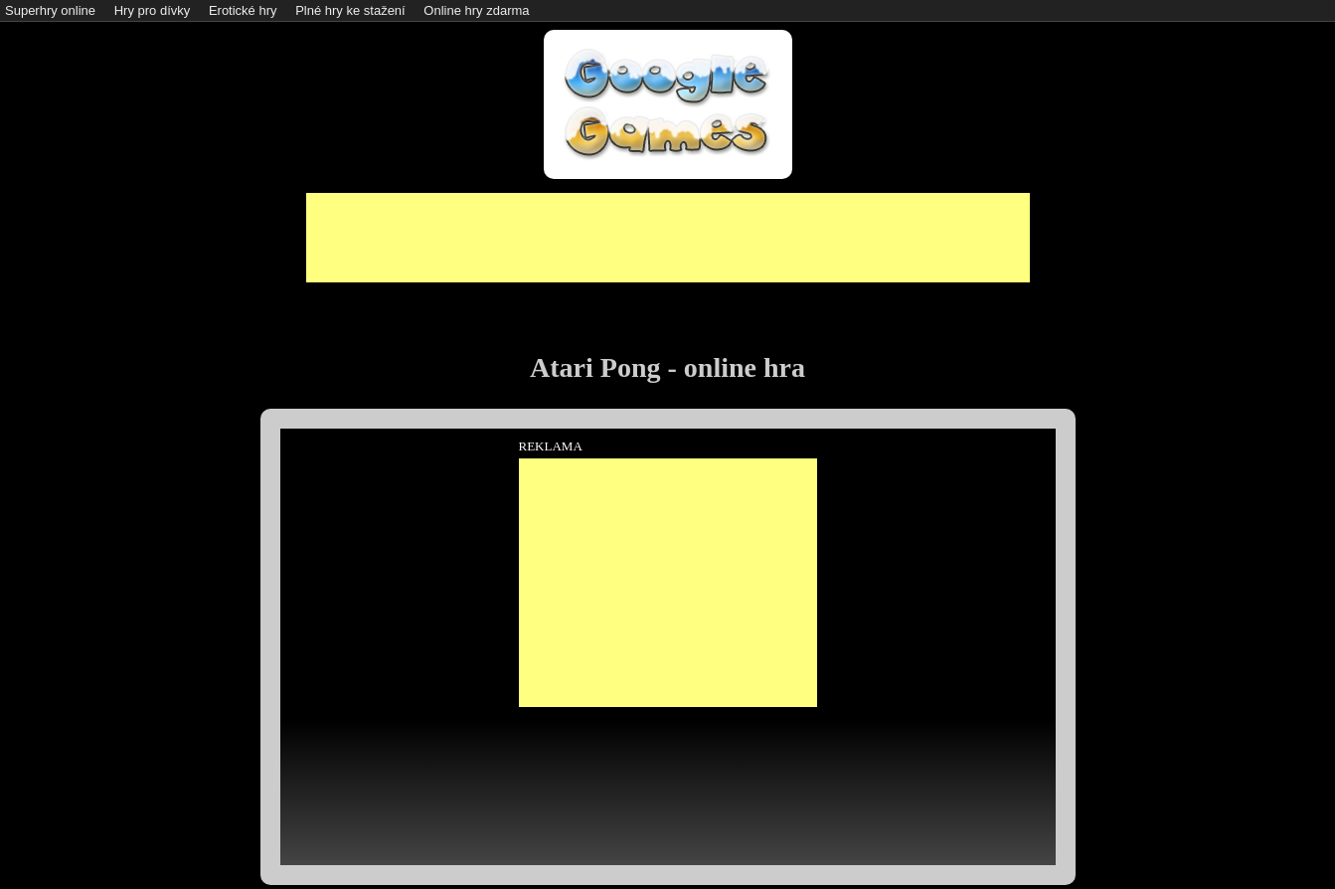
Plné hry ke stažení (350, 10)
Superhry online (50, 10)
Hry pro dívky (152, 10)
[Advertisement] (668, 237)
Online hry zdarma (476, 10)
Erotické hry (243, 10)
